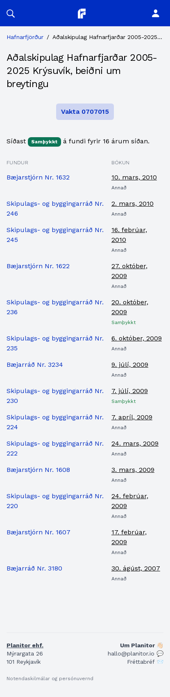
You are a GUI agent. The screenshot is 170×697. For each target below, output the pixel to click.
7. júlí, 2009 (129, 391)
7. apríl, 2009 (131, 417)
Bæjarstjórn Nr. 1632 (38, 177)
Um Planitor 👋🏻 (141, 645)
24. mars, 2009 (135, 443)
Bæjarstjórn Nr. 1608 (38, 470)
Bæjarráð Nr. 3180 (34, 568)
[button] (11, 13)
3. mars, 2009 (132, 470)
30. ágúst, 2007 (135, 568)
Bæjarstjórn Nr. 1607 (38, 532)
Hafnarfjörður (25, 37)
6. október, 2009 (136, 338)
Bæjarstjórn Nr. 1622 (38, 266)
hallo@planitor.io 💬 (135, 653)
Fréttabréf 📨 (145, 661)
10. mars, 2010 (134, 177)
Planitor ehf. (25, 645)
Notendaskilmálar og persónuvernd (50, 678)
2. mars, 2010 (132, 203)
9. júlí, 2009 (129, 364)
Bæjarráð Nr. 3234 (35, 364)
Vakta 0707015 (85, 111)
